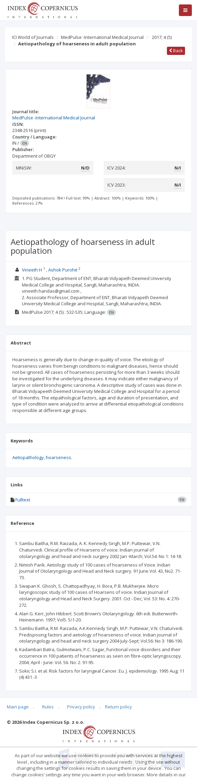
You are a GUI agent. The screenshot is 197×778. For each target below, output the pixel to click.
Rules (48, 707)
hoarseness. (59, 457)
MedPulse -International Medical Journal (102, 37)
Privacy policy (81, 707)
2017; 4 (162, 37)
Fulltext (22, 500)
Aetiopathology (28, 457)
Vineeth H (32, 270)
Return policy (118, 707)
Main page (18, 707)
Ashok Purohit (62, 270)
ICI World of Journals (33, 37)
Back (176, 50)
